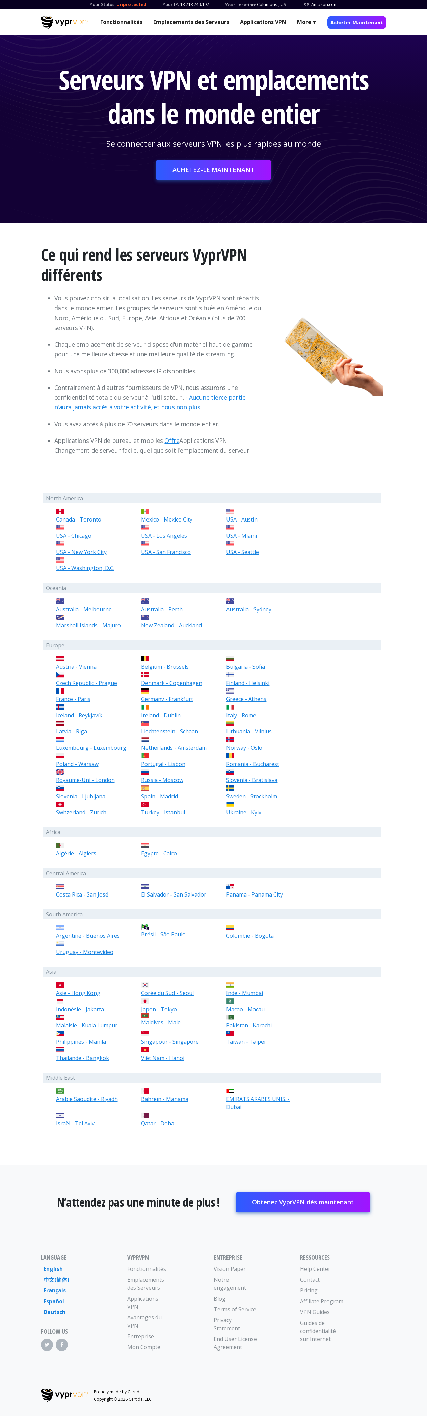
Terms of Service (235, 1309)
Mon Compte (143, 1347)
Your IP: (171, 4)
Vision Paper (230, 1269)
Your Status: (102, 4)
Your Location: (240, 5)
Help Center (315, 1269)
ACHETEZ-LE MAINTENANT (213, 170)
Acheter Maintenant (356, 22)
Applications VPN (263, 22)
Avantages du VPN (144, 1321)
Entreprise (140, 1336)
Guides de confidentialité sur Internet (318, 1331)
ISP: (306, 5)
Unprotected (131, 4)
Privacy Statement (227, 1324)
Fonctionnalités (121, 22)
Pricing (309, 1290)
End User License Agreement (235, 1343)
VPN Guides (315, 1312)
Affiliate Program (321, 1301)
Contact (310, 1279)
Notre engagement (230, 1283)
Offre (171, 440)
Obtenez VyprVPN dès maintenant (303, 1202)
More (304, 22)
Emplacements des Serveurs (191, 22)
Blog (219, 1298)
